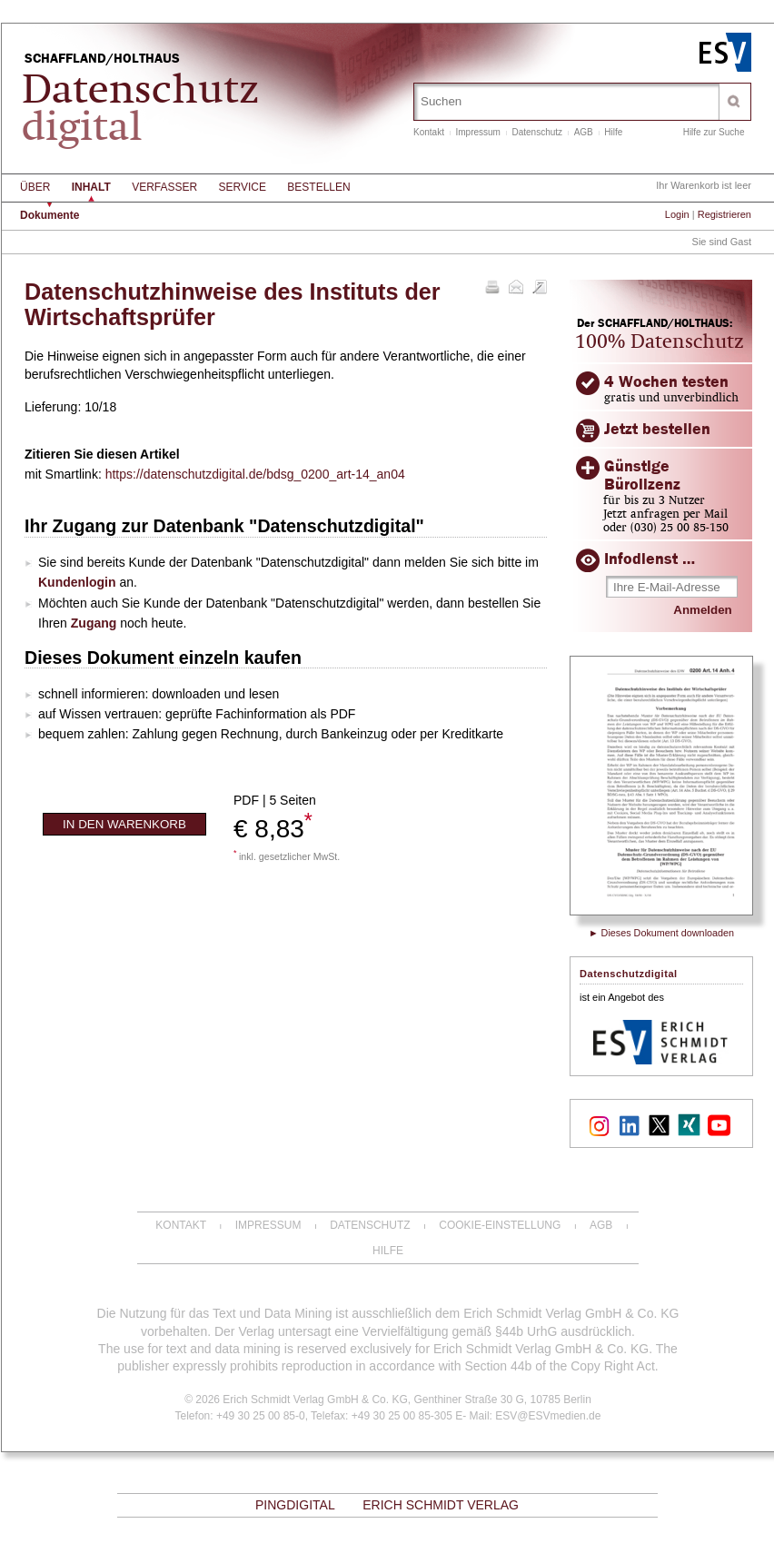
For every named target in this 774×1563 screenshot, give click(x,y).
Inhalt (91, 187)
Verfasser (164, 187)
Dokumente (49, 215)
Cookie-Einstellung (500, 1225)
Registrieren (724, 214)
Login (677, 214)
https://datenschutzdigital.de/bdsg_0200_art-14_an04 (255, 474)
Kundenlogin (77, 582)
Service (242, 187)
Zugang (94, 623)
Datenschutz (537, 132)
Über (35, 187)
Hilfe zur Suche (714, 132)
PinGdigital (294, 1505)
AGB (583, 132)
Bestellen (318, 187)
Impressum (477, 132)
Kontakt (428, 132)
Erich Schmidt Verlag (440, 1505)
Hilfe (613, 132)
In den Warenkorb (124, 824)
